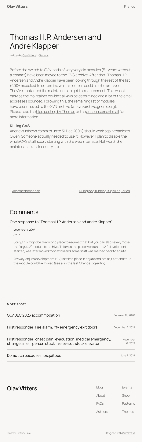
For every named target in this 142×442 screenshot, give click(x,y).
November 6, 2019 (129, 341)
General (43, 55)
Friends (129, 6)
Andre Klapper (44, 80)
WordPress (128, 433)
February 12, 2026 (124, 315)
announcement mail (102, 111)
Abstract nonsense (26, 191)
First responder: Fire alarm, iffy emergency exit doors (52, 327)
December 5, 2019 (124, 327)
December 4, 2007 (24, 229)
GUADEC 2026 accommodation (33, 315)
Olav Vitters (17, 6)
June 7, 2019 (128, 355)
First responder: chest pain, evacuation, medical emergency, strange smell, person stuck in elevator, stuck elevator (59, 341)
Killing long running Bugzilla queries (104, 191)
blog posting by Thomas (55, 111)
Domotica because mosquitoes (34, 355)
